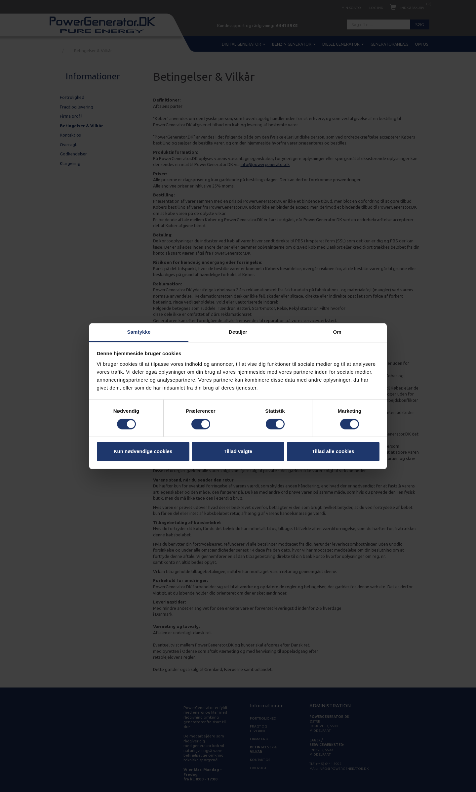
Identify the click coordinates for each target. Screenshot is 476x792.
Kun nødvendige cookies (143, 451)
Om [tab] (337, 332)
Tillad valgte (238, 451)
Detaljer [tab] (238, 332)
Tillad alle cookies (333, 451)
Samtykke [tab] (139, 332)
